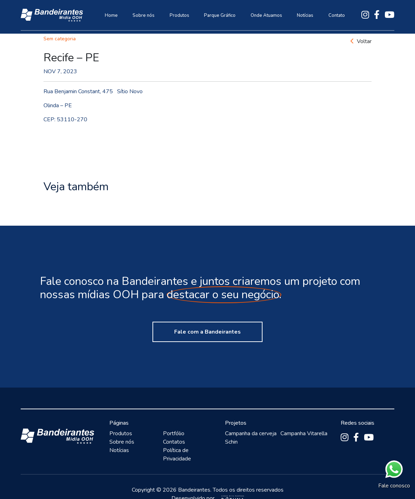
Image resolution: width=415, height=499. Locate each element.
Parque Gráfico (220, 15)
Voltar (361, 41)
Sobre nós (143, 15)
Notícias (305, 15)
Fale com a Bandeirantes (207, 332)
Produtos (179, 15)
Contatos (174, 442)
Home (111, 15)
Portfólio (173, 433)
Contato (336, 15)
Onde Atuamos (266, 15)
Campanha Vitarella (303, 433)
